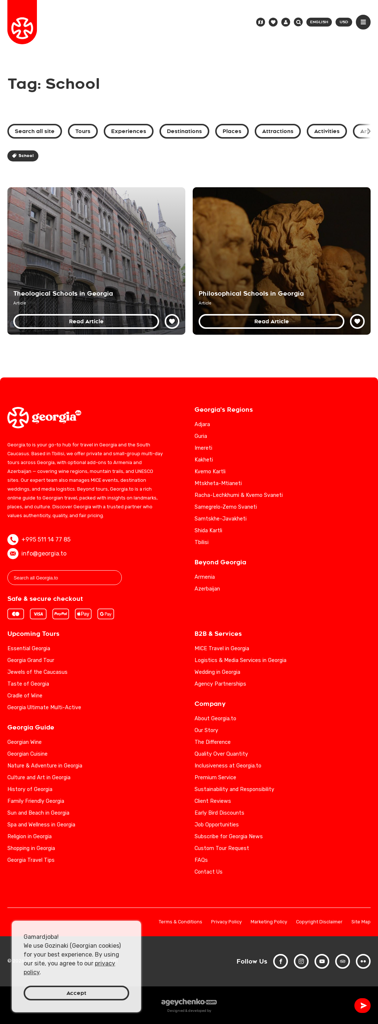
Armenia (205, 577)
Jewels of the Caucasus (37, 672)
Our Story (206, 730)
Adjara (202, 424)
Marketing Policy (269, 922)
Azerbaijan (207, 589)
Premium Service (215, 777)
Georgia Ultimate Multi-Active (44, 707)
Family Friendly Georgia (35, 801)
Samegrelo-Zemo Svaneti (226, 507)
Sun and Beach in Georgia (38, 813)
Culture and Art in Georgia (39, 777)
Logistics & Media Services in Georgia (240, 660)
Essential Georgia (28, 648)
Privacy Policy (226, 922)
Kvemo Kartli (210, 472)
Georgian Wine (24, 742)
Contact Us (209, 872)
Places (232, 131)
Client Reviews (213, 801)
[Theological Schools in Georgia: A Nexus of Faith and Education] (96, 261)
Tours (82, 131)
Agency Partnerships (220, 684)
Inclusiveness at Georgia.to (228, 766)
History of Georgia (29, 789)
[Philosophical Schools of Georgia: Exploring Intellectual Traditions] (282, 261)
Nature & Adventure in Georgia (44, 766)
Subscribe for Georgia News (229, 836)
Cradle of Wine (24, 696)
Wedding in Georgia (217, 672)
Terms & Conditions (180, 922)
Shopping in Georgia (31, 848)
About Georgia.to (215, 718)
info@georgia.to (36, 553)
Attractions (277, 131)
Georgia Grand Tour (30, 660)
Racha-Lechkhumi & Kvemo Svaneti (239, 495)
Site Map (361, 922)
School (23, 156)
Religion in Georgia (29, 836)
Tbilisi (202, 542)
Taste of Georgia (28, 684)
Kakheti (204, 460)
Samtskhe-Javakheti (221, 519)
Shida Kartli (208, 530)
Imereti (203, 448)
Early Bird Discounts (219, 813)
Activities (327, 131)
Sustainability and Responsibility (234, 789)
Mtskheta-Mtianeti (218, 483)
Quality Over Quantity (221, 754)
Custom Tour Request (222, 848)
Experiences (128, 131)
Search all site (35, 131)
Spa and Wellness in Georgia (41, 825)
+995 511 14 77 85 (39, 539)
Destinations (184, 131)
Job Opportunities (217, 825)
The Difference (213, 742)
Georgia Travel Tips (31, 860)
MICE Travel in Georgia (222, 648)
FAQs (201, 860)
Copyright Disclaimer (319, 922)
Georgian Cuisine (27, 754)
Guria (201, 436)
